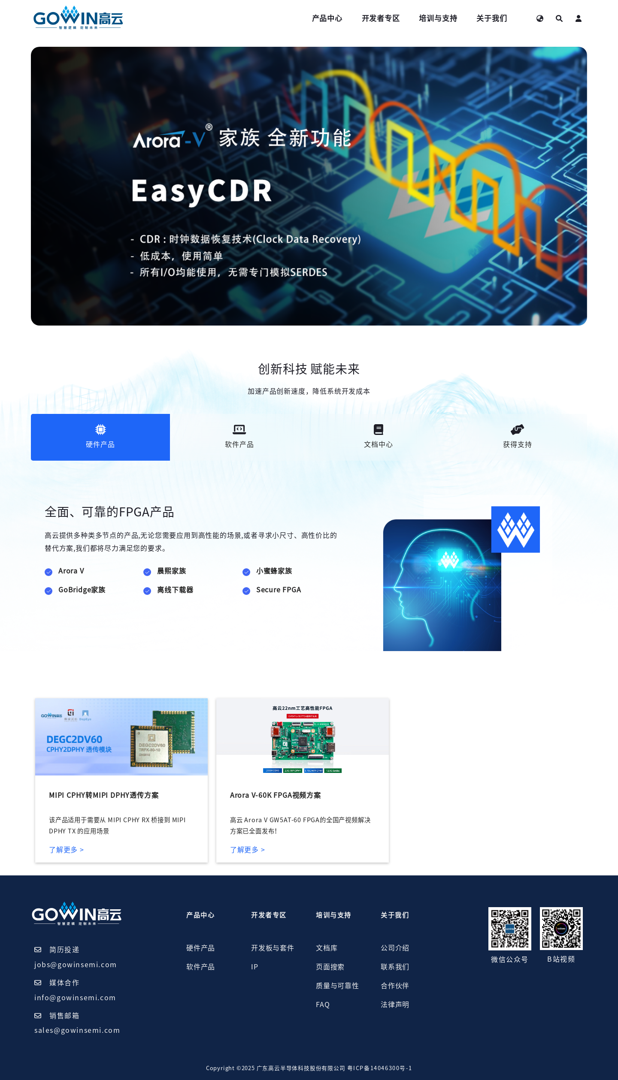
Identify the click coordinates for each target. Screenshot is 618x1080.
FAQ (323, 1004)
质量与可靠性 (337, 985)
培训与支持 (438, 18)
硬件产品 (200, 947)
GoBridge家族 (82, 589)
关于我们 (491, 18)
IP (254, 966)
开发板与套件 (272, 947)
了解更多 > (66, 849)
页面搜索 (330, 966)
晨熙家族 (171, 570)
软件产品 (200, 966)
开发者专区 (381, 18)
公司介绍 (395, 947)
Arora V (71, 570)
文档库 (326, 947)
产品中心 (327, 18)
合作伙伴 (395, 985)
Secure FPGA (278, 589)
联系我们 (395, 966)
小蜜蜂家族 (274, 570)
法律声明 (395, 1004)
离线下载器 (175, 589)
